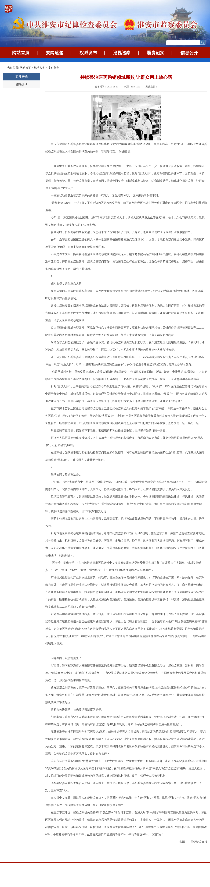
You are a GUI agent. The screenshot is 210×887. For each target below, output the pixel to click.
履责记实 (155, 52)
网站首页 (21, 52)
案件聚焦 (53, 67)
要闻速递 (54, 52)
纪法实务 (39, 67)
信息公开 (189, 52)
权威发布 (88, 52)
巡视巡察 (122, 52)
